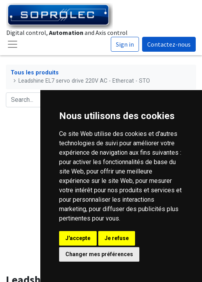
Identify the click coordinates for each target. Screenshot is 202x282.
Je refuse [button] (117, 238)
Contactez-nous (169, 44)
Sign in (125, 44)
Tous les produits (35, 72)
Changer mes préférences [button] (99, 254)
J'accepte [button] (77, 238)
